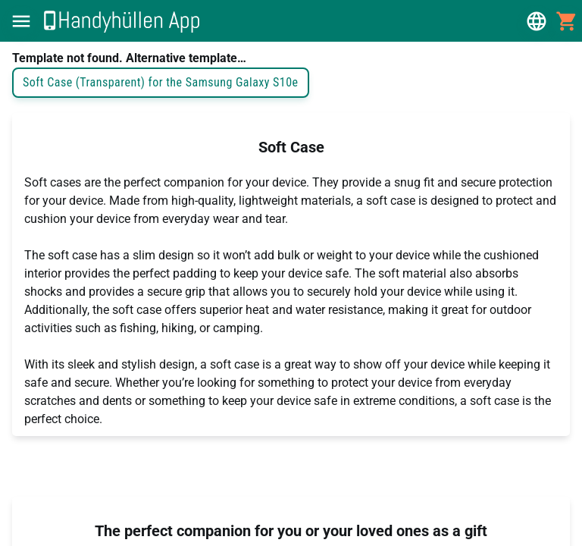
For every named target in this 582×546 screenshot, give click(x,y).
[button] (21, 21)
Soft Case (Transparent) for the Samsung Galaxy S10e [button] (161, 82)
